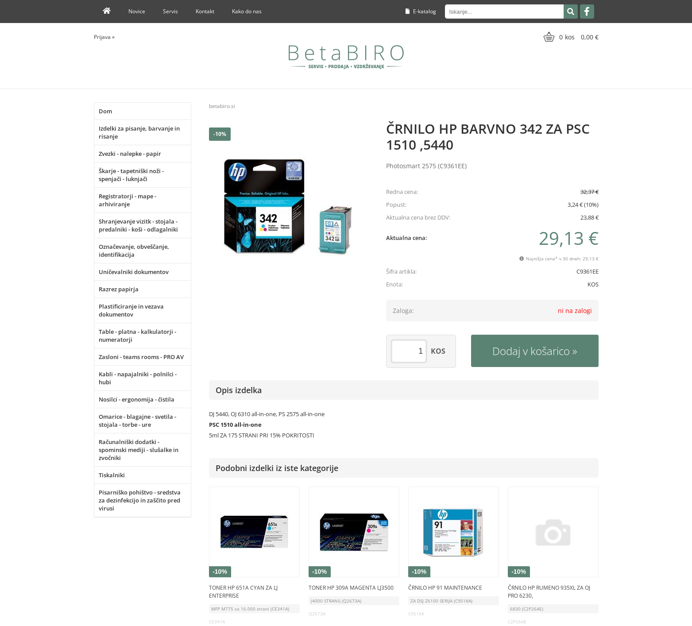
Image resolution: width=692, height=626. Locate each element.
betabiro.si (222, 106)
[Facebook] (587, 11)
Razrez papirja (119, 289)
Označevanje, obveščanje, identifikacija (134, 251)
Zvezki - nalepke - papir (130, 154)
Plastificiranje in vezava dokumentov (131, 310)
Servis (170, 11)
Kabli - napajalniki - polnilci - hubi (138, 378)
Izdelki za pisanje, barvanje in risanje (139, 132)
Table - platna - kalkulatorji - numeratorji (137, 336)
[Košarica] (570, 37)
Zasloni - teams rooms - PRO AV (141, 357)
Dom (105, 111)
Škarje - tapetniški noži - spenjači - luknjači (131, 175)
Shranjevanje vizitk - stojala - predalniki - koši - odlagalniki (138, 225)
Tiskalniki (112, 475)
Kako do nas (247, 11)
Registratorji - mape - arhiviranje (127, 200)
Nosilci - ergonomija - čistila (136, 399)
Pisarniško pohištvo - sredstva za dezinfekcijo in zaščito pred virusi (140, 500)
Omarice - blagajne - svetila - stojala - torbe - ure (137, 421)
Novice (136, 11)
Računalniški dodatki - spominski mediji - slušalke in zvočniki (138, 450)
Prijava (104, 37)
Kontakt (205, 11)
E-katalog (421, 11)
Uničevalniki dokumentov (134, 272)
